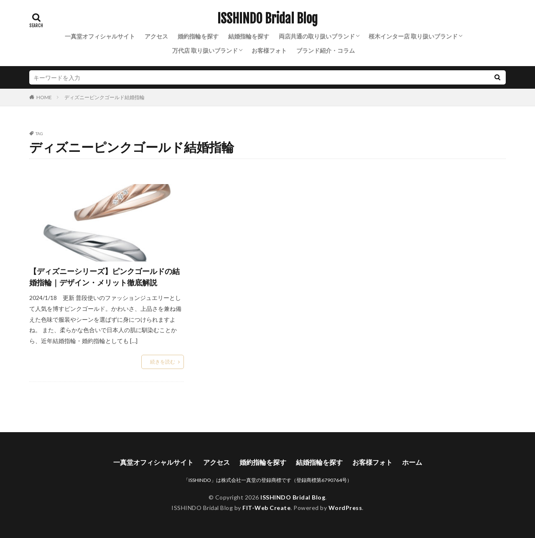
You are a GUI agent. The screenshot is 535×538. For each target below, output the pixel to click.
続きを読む (162, 362)
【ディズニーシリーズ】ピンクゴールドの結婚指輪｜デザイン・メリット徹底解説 (104, 276)
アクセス (156, 36)
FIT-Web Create (266, 507)
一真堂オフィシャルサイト (100, 36)
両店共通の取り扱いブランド (317, 36)
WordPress (345, 507)
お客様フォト (269, 50)
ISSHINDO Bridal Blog (267, 19)
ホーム (412, 462)
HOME (44, 97)
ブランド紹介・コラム (325, 50)
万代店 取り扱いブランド (205, 50)
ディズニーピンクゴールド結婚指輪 (104, 97)
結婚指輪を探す (248, 36)
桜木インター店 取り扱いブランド (413, 36)
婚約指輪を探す (198, 36)
